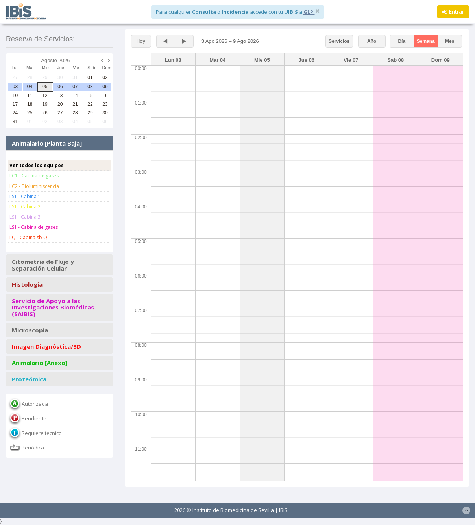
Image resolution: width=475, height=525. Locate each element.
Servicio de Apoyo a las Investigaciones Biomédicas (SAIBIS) (53, 307)
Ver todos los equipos (36, 165)
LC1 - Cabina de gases (34, 175)
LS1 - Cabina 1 (25, 196)
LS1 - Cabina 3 (25, 217)
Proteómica (29, 379)
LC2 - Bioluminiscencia (34, 186)
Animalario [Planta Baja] (47, 143)
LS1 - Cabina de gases (33, 227)
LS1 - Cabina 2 (25, 206)
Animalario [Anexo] (39, 362)
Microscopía (30, 330)
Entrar (453, 11)
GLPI (309, 11)
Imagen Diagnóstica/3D (46, 346)
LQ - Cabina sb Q (28, 237)
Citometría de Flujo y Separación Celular (43, 264)
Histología (27, 284)
